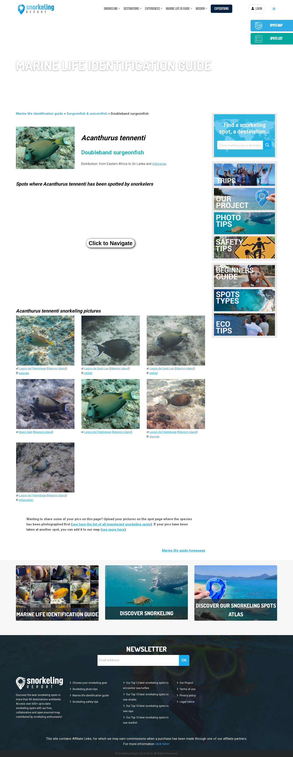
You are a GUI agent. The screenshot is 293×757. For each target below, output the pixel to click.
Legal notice (187, 701)
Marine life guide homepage (183, 550)
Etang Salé (25, 432)
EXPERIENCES (152, 9)
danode (154, 436)
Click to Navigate (110, 243)
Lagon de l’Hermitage (32, 368)
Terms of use (187, 689)
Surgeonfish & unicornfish (87, 114)
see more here (113, 529)
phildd (88, 373)
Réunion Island (56, 368)
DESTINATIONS (131, 9)
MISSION (200, 9)
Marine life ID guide (178, 9)
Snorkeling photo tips (85, 689)
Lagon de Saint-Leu (96, 368)
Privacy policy (188, 695)
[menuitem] (274, 9)
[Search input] (240, 145)
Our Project (186, 682)
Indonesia (159, 164)
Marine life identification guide (40, 114)
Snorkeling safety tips (85, 701)
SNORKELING (111, 9)
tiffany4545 (26, 500)
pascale (24, 373)
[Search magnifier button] (267, 145)
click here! (162, 744)
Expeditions (221, 9)
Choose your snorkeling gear (89, 682)
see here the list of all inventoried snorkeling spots (111, 524)
